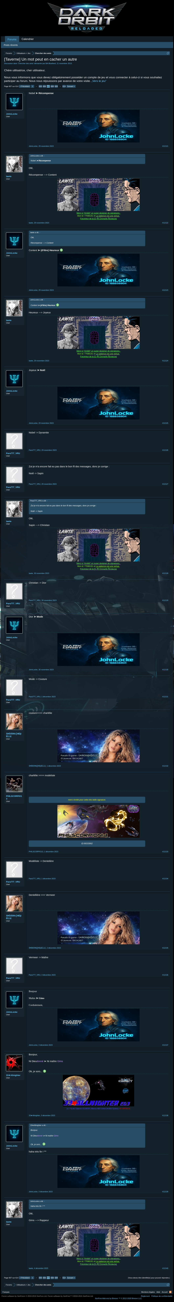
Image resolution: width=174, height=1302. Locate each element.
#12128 (165, 573)
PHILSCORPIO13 (14, 797)
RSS (170, 1292)
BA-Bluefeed (51, 63)
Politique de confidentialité (161, 1296)
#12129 (165, 600)
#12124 (165, 361)
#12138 (165, 1115)
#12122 (165, 223)
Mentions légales (148, 1292)
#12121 (165, 146)
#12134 (165, 879)
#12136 (165, 975)
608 (52, 86)
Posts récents (11, 45)
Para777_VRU (13, 453)
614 (64, 86)
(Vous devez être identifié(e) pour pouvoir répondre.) (149, 1278)
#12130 (165, 670)
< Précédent (25, 86)
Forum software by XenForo (24, 1296)
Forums (12, 39)
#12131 (165, 697)
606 (44, 86)
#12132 (165, 766)
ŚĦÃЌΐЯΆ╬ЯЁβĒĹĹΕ (13, 735)
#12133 (165, 852)
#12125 (165, 423)
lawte (9, 176)
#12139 (165, 1192)
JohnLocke (11, 114)
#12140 (165, 1268)
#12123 (165, 290)
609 (56, 86)
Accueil (165, 1292)
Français (5, 1292)
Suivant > (71, 86)
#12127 (165, 484)
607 (48, 86)
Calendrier (28, 39)
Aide (158, 1292)
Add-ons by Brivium (118, 1298)
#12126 (165, 450)
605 (40, 86)
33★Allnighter (13, 1075)
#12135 (165, 948)
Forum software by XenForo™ (70, 1296)
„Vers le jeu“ (98, 81)
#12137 (165, 1045)
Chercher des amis (25, 63)
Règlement (145, 1296)
